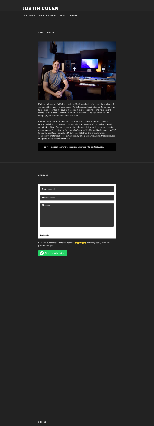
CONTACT (74, 16)
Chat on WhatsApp (55, 253)
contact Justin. (97, 147)
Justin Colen (41, 8)
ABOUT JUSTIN (28, 16)
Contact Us (44, 235)
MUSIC (63, 16)
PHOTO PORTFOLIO (47, 16)
